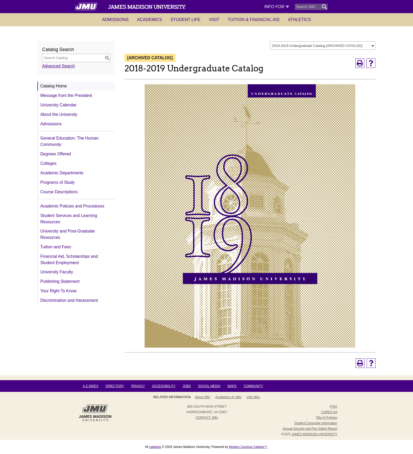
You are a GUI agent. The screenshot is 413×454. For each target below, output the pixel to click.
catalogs (155, 447)
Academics (149, 19)
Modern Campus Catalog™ (248, 447)
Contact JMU (207, 418)
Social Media (209, 386)
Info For (276, 6)
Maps (232, 386)
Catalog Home (53, 86)
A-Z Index (90, 386)
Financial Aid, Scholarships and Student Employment (69, 259)
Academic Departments (61, 173)
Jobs (187, 386)
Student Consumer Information (315, 423)
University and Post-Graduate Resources (67, 234)
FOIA (333, 406)
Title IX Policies (326, 418)
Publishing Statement (60, 281)
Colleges (48, 163)
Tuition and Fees (55, 247)
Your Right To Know (58, 291)
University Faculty (56, 272)
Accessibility (163, 386)
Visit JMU (253, 397)
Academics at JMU (228, 397)
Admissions (115, 19)
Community (253, 386)
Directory (115, 386)
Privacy (138, 386)
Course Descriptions (59, 192)
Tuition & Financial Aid (254, 19)
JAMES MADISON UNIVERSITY (314, 434)
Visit (214, 19)
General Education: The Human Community (69, 141)
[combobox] (322, 45)
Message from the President (66, 95)
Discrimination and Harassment (69, 300)
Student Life (185, 19)
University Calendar (58, 105)
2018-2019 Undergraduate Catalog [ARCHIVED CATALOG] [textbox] (317, 46)
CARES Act (329, 412)
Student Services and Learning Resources (68, 218)
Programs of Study (57, 182)
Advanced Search (58, 66)
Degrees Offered (55, 154)
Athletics (299, 19)
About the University (58, 114)
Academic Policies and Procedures (72, 206)
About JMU (202, 397)
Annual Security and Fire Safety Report (309, 429)
